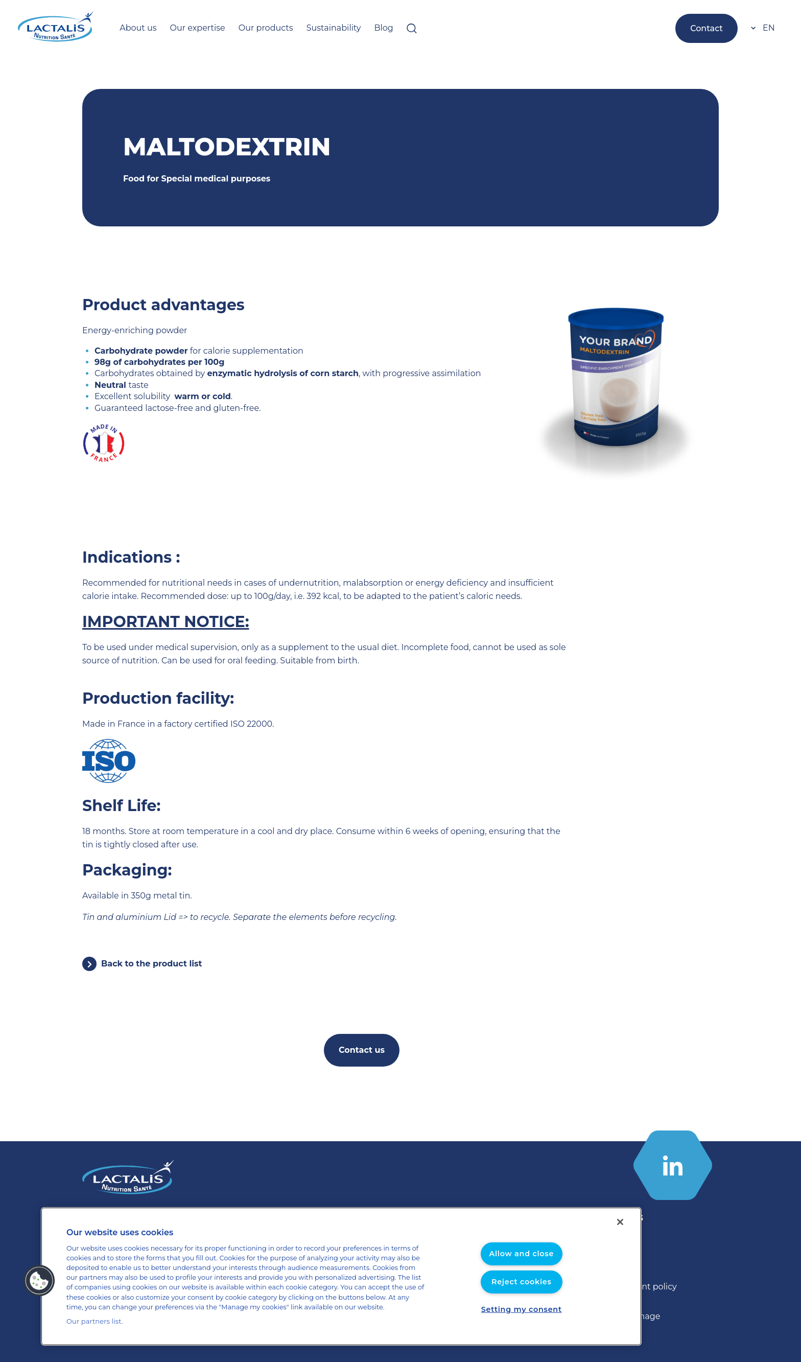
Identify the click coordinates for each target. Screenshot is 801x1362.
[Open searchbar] (384, 28)
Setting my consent (521, 1309)
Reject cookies (521, 1282)
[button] (39, 1280)
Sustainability (312, 28)
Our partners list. (91, 1321)
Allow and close (521, 1254)
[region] (341, 1277)
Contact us (362, 1050)
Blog (357, 28)
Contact (709, 28)
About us (136, 28)
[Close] (620, 1222)
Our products (250, 28)
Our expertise (189, 28)
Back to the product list (146, 963)
